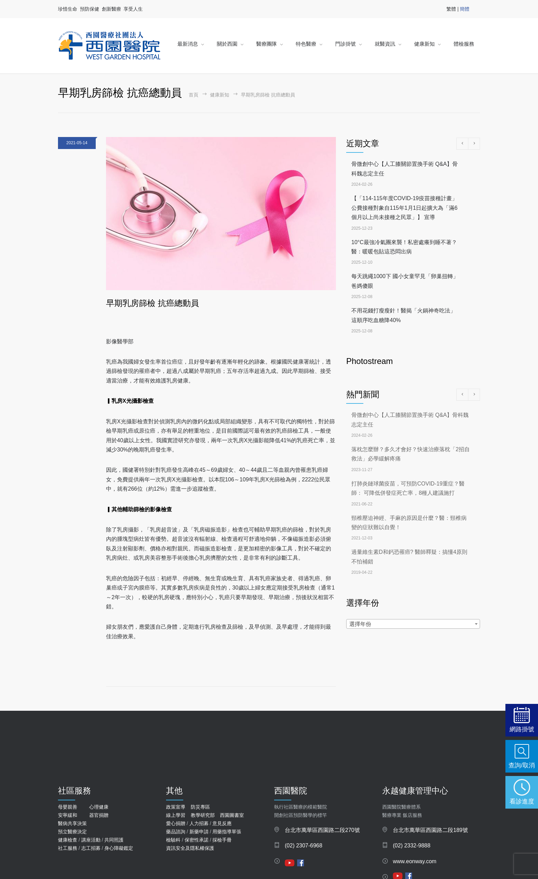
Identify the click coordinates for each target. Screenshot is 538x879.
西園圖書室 (232, 815)
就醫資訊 (385, 44)
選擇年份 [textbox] (360, 624)
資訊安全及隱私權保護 (190, 848)
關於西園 (227, 44)
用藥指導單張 (226, 831)
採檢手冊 (222, 840)
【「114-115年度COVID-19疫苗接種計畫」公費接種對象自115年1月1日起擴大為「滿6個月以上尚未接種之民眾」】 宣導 (404, 207)
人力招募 (199, 823)
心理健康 (98, 807)
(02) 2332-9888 (411, 845)
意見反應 (222, 823)
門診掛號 (345, 44)
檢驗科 (173, 840)
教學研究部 (203, 815)
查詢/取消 (521, 765)
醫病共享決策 (72, 823)
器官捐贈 (98, 815)
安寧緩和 (67, 815)
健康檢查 (67, 840)
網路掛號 (522, 729)
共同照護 (114, 840)
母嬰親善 (67, 807)
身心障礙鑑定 (118, 848)
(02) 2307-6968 (303, 845)
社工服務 (67, 848)
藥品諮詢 (175, 831)
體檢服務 (464, 44)
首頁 (193, 95)
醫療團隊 (266, 44)
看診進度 (522, 801)
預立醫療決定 (72, 831)
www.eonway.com (414, 861)
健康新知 (424, 44)
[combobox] (413, 624)
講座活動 (91, 840)
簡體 (464, 9)
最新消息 (187, 44)
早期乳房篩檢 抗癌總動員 (152, 303)
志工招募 (91, 848)
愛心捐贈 (175, 823)
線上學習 (175, 815)
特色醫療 (306, 44)
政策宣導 (175, 807)
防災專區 (200, 807)
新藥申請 (199, 831)
